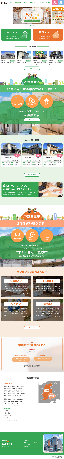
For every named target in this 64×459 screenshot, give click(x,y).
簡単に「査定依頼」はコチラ (44, 358)
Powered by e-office (59, 457)
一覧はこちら (32, 68)
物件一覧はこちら (32, 174)
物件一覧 (55, 2)
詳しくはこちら (32, 119)
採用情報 (26, 446)
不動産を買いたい (18, 2)
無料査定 (61, 2)
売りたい (26, 2)
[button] (30, 25)
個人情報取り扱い (10, 456)
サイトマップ (17, 456)
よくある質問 (41, 2)
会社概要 (48, 2)
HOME (11, 2)
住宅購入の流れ (33, 2)
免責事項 (3, 456)
